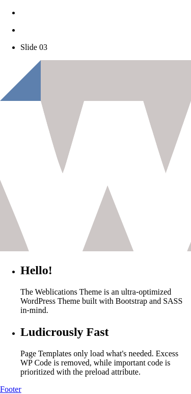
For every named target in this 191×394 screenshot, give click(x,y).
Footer (10, 389)
